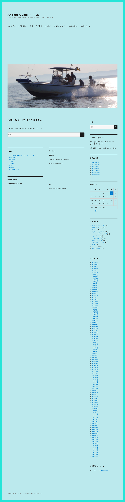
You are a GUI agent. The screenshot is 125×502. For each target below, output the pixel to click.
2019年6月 (95, 425)
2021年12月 (95, 367)
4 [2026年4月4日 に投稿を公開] (111, 193)
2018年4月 (95, 454)
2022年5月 (95, 357)
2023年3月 (95, 337)
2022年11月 (95, 345)
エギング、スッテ (97, 228)
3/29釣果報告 (96, 166)
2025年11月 (95, 273)
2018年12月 (95, 438)
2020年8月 (95, 398)
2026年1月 (95, 268)
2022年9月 (95, 349)
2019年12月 (95, 413)
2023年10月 (95, 322)
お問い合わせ (86, 26)
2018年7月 (95, 448)
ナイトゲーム (95, 236)
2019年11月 (95, 415)
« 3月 (95, 211)
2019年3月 (95, 431)
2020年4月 (95, 407)
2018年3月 (95, 456)
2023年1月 (95, 341)
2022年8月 (95, 351)
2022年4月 (95, 359)
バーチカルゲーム (97, 238)
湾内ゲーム (95, 246)
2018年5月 (95, 452)
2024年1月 (95, 316)
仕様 (31, 26)
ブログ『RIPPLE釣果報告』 (17, 26)
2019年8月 (95, 421)
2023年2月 (95, 339)
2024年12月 (95, 293)
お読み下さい (74, 26)
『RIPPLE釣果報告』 (102, 470)
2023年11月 (95, 320)
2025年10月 (95, 275)
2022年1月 (95, 365)
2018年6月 (95, 450)
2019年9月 (95, 419)
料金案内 (48, 26)
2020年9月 (95, 396)
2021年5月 (95, 382)
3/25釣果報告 (96, 172)
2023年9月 (95, 324)
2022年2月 (95, 363)
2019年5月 (95, 427)
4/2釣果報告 (95, 164)
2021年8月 (95, 376)
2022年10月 (95, 347)
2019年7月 (95, 423)
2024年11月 (95, 295)
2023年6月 (95, 330)
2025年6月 (95, 283)
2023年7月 (95, 328)
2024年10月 (95, 297)
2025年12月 (95, 271)
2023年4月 (95, 334)
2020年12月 (95, 390)
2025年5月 (95, 285)
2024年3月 (95, 312)
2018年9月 (95, 444)
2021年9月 (95, 374)
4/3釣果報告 (95, 162)
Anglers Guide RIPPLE (23, 14)
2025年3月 (95, 289)
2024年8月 (95, 301)
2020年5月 (95, 405)
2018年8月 (95, 446)
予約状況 (39, 26)
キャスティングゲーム (98, 232)
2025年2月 (95, 291)
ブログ (11, 161)
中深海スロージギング (98, 242)
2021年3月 (95, 386)
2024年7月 (95, 304)
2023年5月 (95, 332)
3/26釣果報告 (96, 170)
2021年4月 (95, 384)
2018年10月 (95, 442)
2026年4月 (95, 262)
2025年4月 (95, 287)
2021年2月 (95, 388)
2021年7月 (95, 378)
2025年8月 (95, 279)
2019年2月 (95, 433)
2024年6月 (95, 306)
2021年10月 (95, 372)
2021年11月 (95, 369)
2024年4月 (95, 310)
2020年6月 (95, 402)
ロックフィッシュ (97, 240)
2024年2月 (95, 314)
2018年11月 (95, 440)
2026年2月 (95, 266)
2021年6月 (95, 380)
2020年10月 (95, 394)
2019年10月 (95, 417)
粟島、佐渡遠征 (96, 248)
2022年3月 (95, 361)
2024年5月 (95, 308)
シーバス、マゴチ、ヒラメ (99, 234)
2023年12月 (95, 318)
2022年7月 (95, 353)
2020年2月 (95, 411)
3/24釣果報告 (96, 174)
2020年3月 (95, 409)
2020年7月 (95, 400)
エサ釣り (94, 230)
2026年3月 (95, 264)
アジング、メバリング (98, 226)
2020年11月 (95, 392)
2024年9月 (95, 299)
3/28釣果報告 (96, 168)
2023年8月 (95, 326)
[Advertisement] (63, 47)
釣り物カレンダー (60, 26)
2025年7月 (95, 281)
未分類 (93, 244)
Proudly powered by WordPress (32, 493)
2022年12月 (95, 343)
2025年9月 (95, 277)
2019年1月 (95, 435)
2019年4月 (95, 429)
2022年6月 (95, 355)
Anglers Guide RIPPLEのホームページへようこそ (23, 155)
